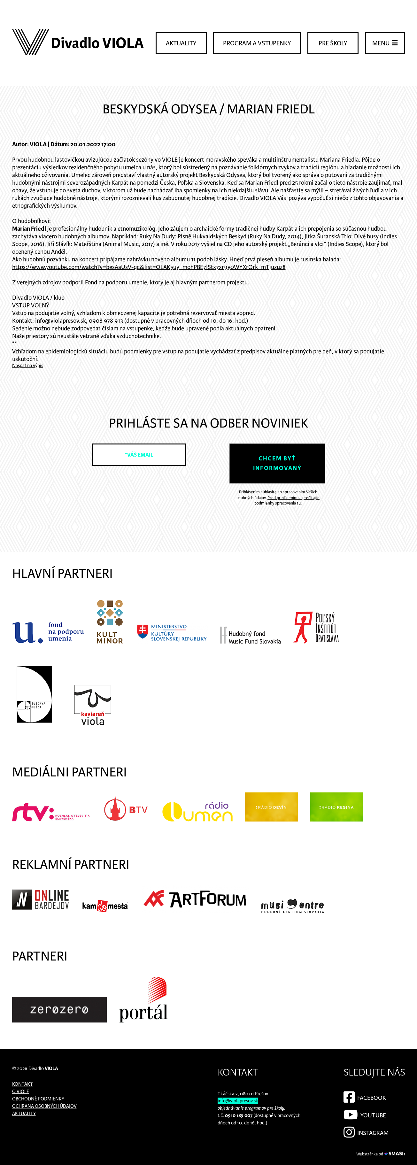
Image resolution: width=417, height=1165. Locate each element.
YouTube (365, 1113)
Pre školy (333, 43)
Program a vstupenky (257, 43)
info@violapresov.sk (238, 1101)
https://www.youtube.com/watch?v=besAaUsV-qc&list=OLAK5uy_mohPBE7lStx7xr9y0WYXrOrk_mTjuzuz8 (149, 267)
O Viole (20, 1091)
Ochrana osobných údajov (44, 1106)
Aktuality (181, 43)
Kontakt (22, 1084)
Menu (385, 43)
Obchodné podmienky (38, 1099)
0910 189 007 (238, 1115)
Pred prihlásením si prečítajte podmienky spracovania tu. (287, 500)
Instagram (366, 1131)
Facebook (365, 1096)
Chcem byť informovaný (277, 463)
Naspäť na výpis (27, 365)
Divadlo (43, 1068)
